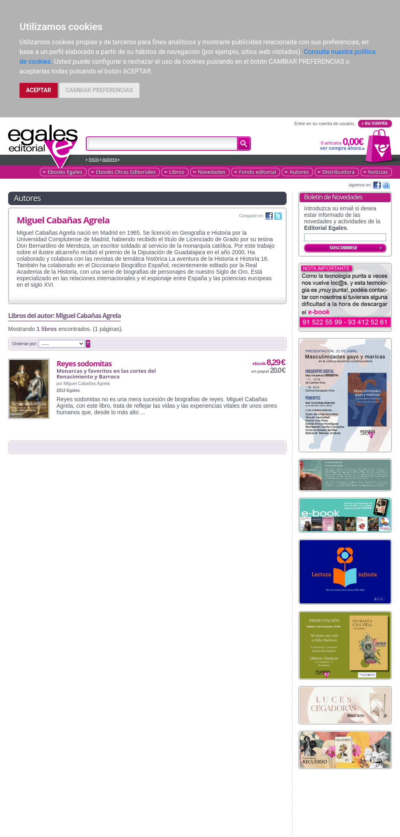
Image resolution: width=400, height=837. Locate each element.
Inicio (94, 159)
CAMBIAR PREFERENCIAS (99, 90)
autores (109, 159)
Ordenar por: (24, 343)
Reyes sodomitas (84, 363)
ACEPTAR (38, 90)
